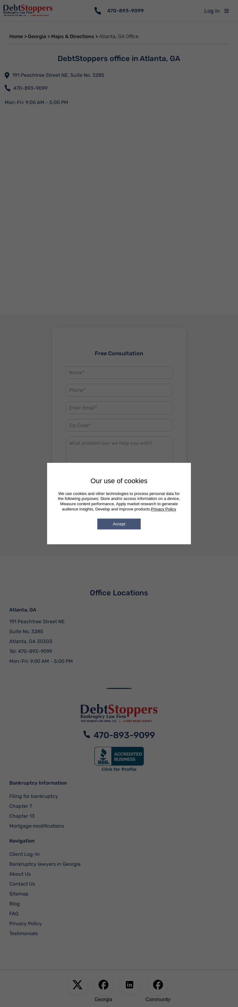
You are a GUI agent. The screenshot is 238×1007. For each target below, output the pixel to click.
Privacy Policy (163, 509)
